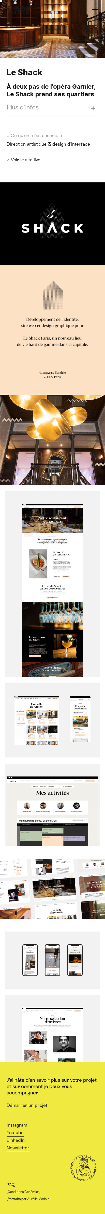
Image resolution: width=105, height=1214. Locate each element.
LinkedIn (16, 1140)
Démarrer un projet (27, 1105)
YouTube (15, 1132)
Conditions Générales (23, 1192)
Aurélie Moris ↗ (38, 1199)
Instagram (17, 1125)
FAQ (11, 1185)
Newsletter (18, 1148)
